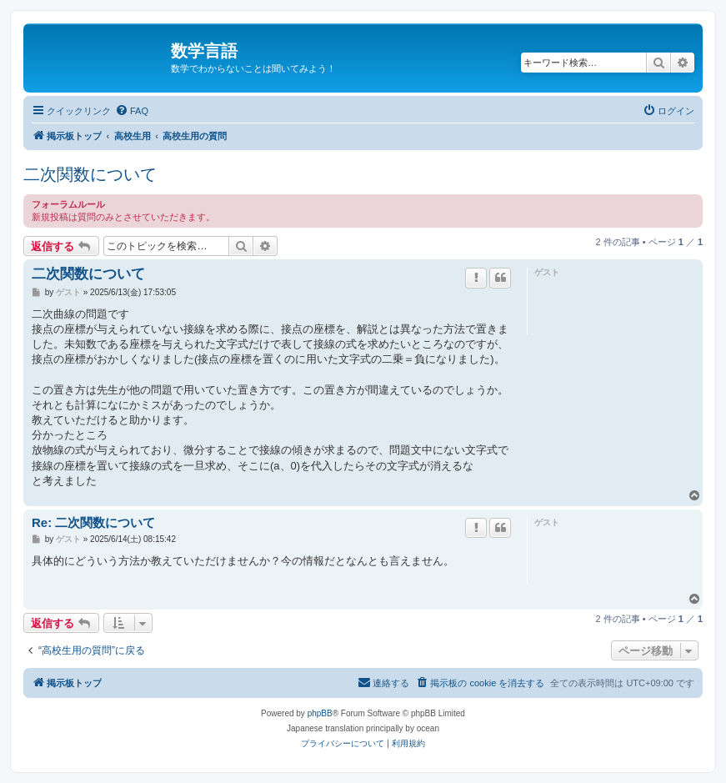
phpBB (320, 713)
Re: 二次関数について (93, 522)
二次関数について (90, 174)
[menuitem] (131, 111)
